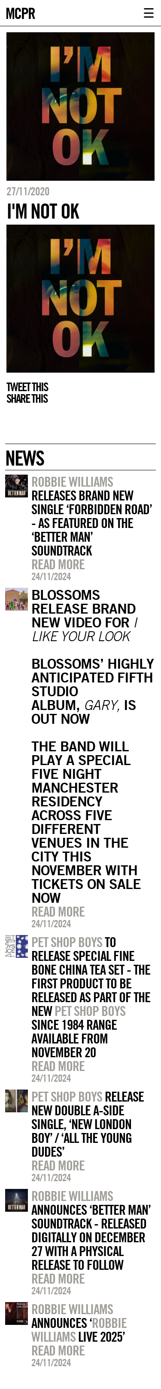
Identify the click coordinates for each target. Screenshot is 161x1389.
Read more (58, 564)
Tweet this (27, 387)
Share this (26, 398)
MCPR (20, 12)
